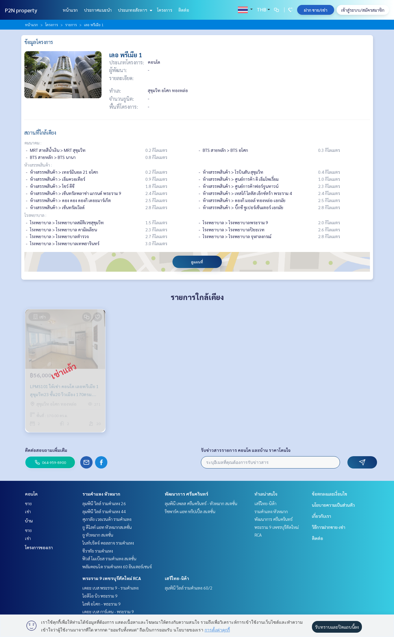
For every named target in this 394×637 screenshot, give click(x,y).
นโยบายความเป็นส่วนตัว (333, 505)
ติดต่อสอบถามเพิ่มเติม (46, 450)
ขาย (28, 503)
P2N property (21, 10)
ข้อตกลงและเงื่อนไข (329, 494)
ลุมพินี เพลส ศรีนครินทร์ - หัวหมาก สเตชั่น (201, 503)
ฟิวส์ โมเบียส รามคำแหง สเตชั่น (109, 558)
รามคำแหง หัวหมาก (101, 494)
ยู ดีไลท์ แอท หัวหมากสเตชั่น (107, 527)
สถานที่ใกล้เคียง (40, 132)
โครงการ (164, 10)
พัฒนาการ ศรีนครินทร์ (186, 494)
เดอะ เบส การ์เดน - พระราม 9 (108, 611)
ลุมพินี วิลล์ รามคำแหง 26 (104, 503)
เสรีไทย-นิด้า (177, 578)
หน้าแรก (70, 10)
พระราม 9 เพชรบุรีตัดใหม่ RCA (111, 578)
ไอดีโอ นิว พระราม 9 (100, 595)
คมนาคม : (32, 142)
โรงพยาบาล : (35, 215)
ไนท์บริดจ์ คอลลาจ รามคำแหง (108, 543)
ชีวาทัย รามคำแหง (97, 551)
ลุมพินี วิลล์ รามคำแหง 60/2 (189, 587)
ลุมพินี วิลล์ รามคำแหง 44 (104, 511)
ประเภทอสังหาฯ (134, 10)
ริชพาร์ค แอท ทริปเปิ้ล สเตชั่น (190, 511)
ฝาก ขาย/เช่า (315, 10)
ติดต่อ (183, 10)
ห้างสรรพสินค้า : (38, 165)
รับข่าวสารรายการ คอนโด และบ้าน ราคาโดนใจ (246, 450)
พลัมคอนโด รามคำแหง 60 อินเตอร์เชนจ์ (117, 566)
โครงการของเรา (39, 547)
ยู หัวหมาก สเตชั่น (97, 535)
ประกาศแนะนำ (98, 10)
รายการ (71, 24)
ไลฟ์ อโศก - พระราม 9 (101, 604)
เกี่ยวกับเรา (321, 516)
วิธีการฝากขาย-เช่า (328, 527)
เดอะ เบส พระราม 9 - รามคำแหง (110, 587)
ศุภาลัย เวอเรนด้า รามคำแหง (106, 519)
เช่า (28, 511)
